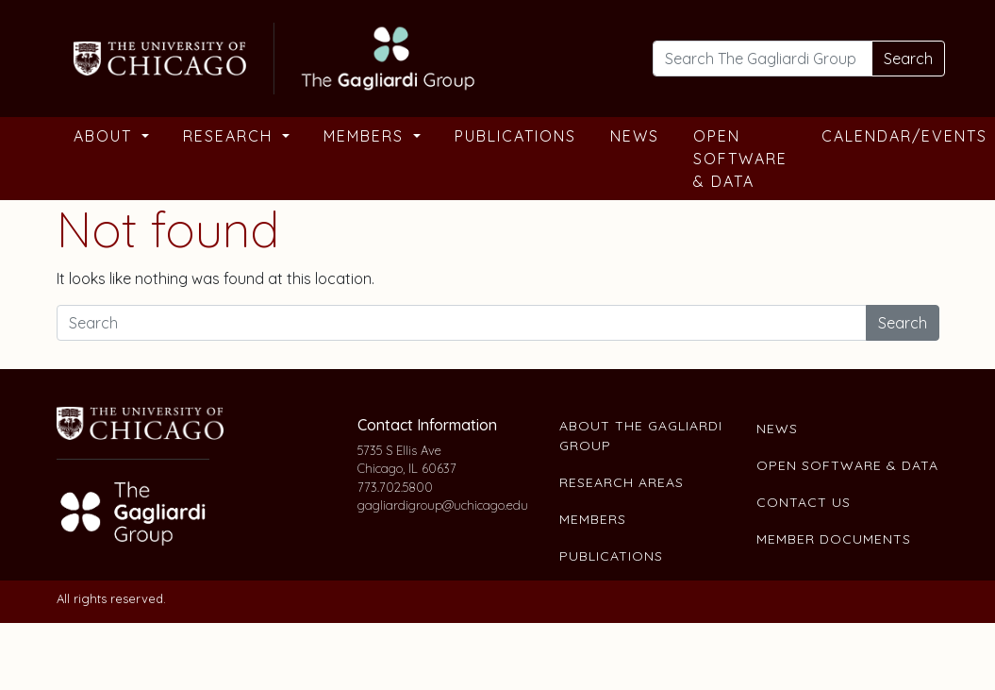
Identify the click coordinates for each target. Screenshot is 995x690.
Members (366, 135)
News (634, 135)
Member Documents (833, 538)
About (106, 135)
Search (908, 58)
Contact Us (803, 502)
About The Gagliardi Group (640, 435)
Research (230, 135)
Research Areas (621, 482)
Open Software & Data (740, 158)
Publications (515, 135)
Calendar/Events (904, 135)
